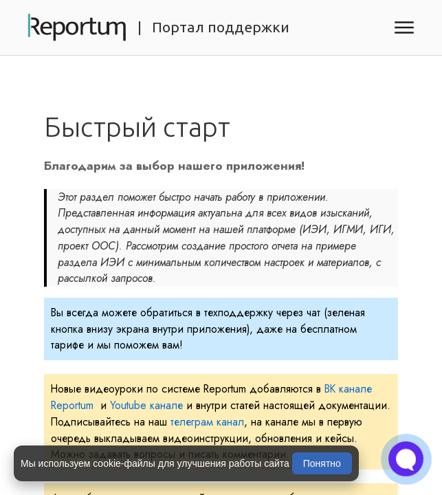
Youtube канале (146, 405)
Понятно (322, 463)
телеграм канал (207, 422)
